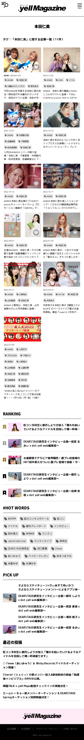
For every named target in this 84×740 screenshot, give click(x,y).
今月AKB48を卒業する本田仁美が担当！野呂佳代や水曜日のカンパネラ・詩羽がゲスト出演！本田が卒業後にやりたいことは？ (22, 94)
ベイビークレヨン (38, 556)
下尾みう (27, 355)
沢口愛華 (42, 548)
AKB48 (10, 80)
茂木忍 (24, 380)
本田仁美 (23, 80)
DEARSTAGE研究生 (18, 548)
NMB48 (30, 533)
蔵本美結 (11, 386)
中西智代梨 (24, 135)
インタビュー (61, 526)
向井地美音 (12, 147)
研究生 (63, 541)
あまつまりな (64, 556)
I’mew (58, 548)
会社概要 (11, 728)
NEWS (6, 75)
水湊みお (31, 563)
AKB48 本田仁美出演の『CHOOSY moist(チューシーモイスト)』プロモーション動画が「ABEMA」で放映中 (21, 204)
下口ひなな (12, 355)
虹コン (61, 518)
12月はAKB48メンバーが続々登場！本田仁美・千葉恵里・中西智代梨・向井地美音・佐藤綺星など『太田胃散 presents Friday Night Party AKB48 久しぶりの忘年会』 (22, 156)
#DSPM (12, 518)
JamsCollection (17, 541)
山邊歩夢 (25, 367)
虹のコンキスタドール (36, 518)
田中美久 (13, 533)
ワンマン (47, 533)
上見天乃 (23, 349)
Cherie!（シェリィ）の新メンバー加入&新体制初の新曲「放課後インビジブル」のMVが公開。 (41, 676)
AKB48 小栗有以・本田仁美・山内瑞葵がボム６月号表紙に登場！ (21, 307)
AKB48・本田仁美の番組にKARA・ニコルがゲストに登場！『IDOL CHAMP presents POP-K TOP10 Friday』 (61, 94)
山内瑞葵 (11, 300)
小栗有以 (23, 294)
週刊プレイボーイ (36, 526)
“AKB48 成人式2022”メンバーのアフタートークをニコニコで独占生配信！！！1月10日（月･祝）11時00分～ (22, 394)
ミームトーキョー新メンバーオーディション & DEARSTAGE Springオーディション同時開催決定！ (39, 695)
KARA (60, 80)
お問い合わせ (70, 728)
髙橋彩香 (25, 386)
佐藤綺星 (11, 141)
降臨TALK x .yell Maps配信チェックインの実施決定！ (35, 686)
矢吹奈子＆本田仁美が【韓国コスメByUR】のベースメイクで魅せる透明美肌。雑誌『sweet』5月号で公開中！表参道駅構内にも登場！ (61, 309)
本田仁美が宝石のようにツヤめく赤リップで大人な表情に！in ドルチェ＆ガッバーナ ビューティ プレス (61, 143)
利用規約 (25, 728)
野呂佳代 (34, 86)
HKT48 (61, 294)
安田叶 (10, 361)
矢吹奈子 (50, 300)
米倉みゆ (13, 563)
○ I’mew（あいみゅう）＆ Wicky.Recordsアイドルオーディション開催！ (41, 665)
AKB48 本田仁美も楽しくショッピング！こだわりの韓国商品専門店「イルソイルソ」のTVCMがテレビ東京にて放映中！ (61, 204)
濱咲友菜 (25, 373)
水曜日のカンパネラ (16, 86)
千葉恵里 (25, 141)
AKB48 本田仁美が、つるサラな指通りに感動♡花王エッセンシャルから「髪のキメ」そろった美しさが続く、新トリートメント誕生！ (61, 253)
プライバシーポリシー (46, 728)
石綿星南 (11, 380)
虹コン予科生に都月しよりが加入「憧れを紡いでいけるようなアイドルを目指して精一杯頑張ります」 (42, 654)
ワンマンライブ (43, 541)
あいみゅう (14, 556)
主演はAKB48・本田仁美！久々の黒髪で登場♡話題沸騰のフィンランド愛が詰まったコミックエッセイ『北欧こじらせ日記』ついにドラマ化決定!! (22, 253)
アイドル (13, 526)
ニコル (72, 80)
